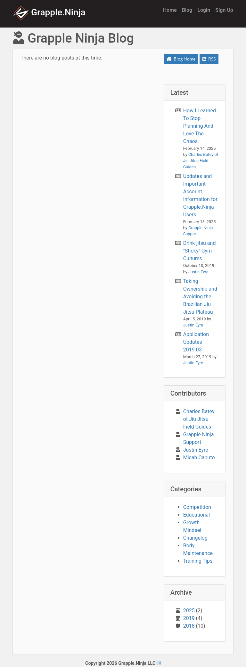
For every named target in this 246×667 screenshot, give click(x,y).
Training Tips (198, 561)
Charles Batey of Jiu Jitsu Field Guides (199, 419)
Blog (187, 10)
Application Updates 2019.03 (196, 342)
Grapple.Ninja (49, 12)
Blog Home (181, 58)
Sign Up (224, 10)
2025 (189, 610)
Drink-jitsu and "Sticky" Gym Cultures (199, 250)
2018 (189, 626)
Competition (197, 507)
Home (170, 10)
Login (203, 10)
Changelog (195, 538)
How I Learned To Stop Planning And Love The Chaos (199, 126)
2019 (189, 618)
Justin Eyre (195, 450)
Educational (196, 515)
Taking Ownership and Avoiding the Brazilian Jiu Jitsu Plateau (200, 296)
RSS (209, 58)
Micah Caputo (199, 457)
